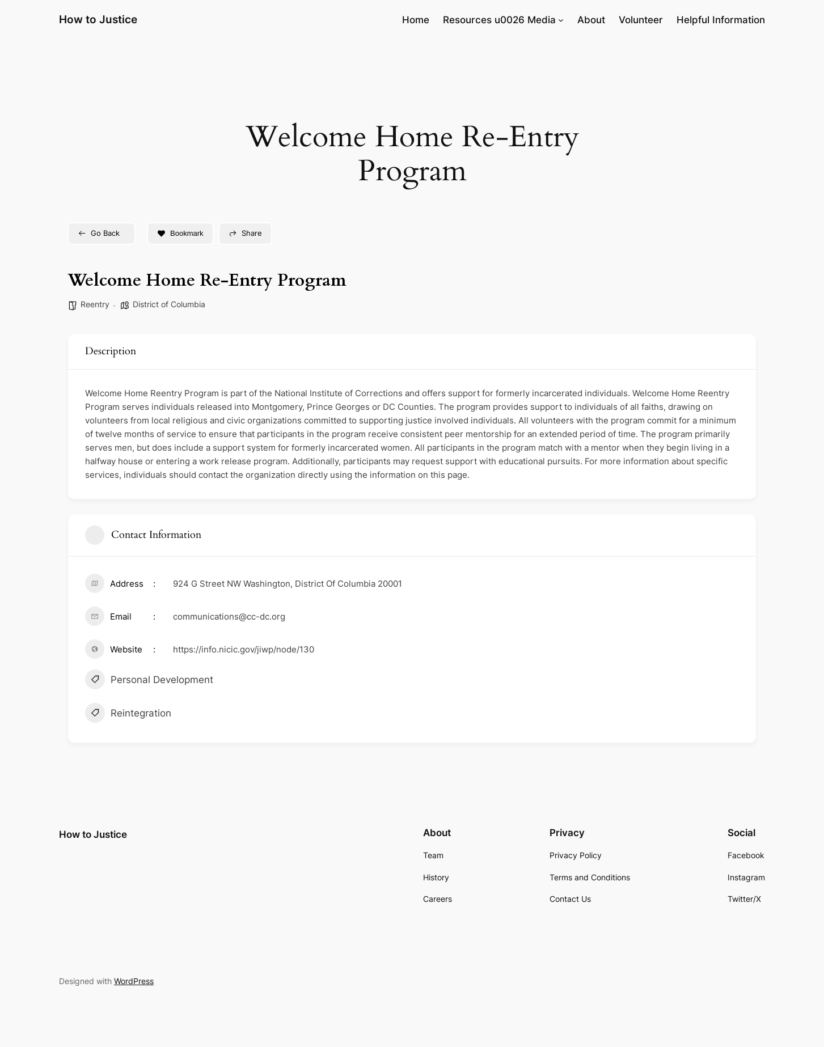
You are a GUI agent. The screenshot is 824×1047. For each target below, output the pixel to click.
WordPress (134, 981)
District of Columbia (169, 304)
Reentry (95, 304)
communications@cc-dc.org (229, 616)
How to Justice (98, 19)
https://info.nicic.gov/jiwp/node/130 (243, 649)
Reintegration (128, 714)
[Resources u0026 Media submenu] (561, 20)
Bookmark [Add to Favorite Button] (180, 233)
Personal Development (149, 680)
